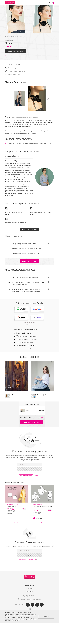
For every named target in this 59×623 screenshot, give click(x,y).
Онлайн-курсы (29, 585)
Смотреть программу (11, 56)
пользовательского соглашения (26, 474)
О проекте (29, 588)
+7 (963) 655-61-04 (31, 596)
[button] (48, 98)
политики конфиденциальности (26, 475)
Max (42, 605)
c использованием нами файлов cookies (17, 617)
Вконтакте (28, 605)
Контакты (30, 591)
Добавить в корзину (15, 51)
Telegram (37, 605)
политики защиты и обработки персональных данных (21, 619)
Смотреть (15, 396)
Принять (46, 616)
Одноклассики (32, 605)
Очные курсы (29, 582)
